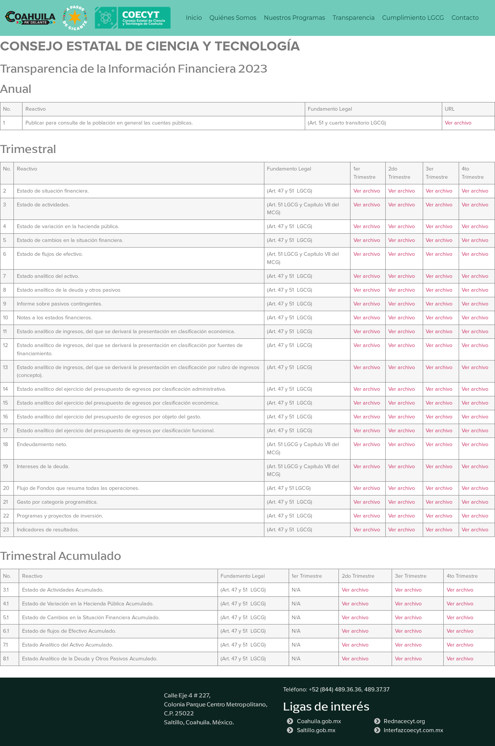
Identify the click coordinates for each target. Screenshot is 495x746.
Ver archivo (458, 123)
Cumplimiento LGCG (413, 17)
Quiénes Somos (232, 17)
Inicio (194, 17)
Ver (346, 617)
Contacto (465, 17)
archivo (359, 617)
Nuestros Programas (294, 17)
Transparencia (353, 17)
